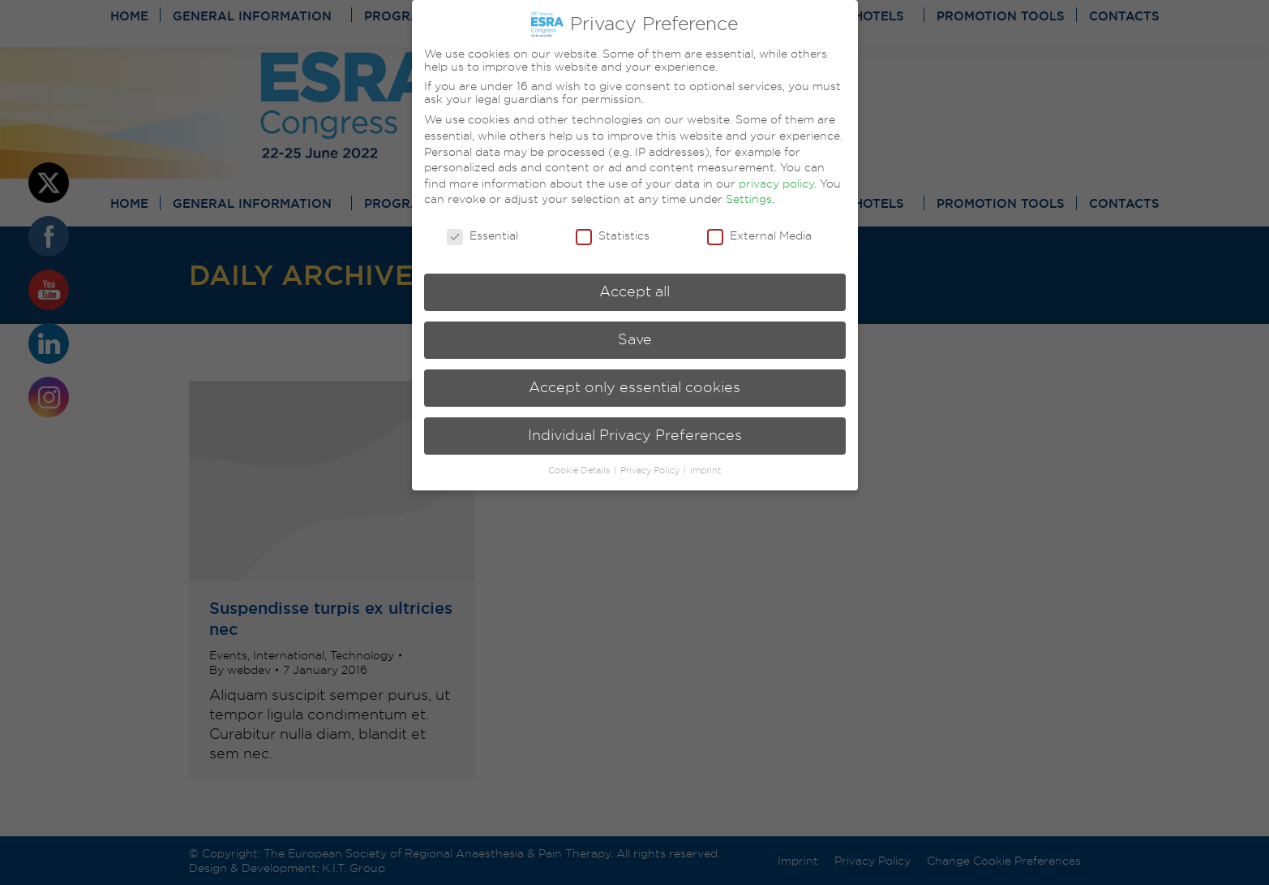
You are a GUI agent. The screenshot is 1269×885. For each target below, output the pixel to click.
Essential (482, 235)
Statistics (613, 235)
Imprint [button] (705, 470)
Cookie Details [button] (580, 470)
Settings (749, 198)
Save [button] (635, 339)
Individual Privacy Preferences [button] (635, 435)
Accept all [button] (634, 291)
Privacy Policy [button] (651, 470)
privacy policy (776, 183)
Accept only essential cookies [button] (634, 387)
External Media (759, 235)
